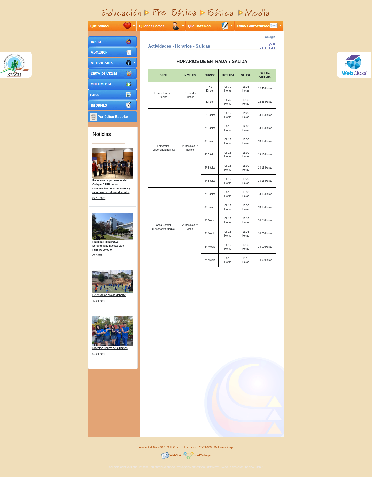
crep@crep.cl (227, 447)
